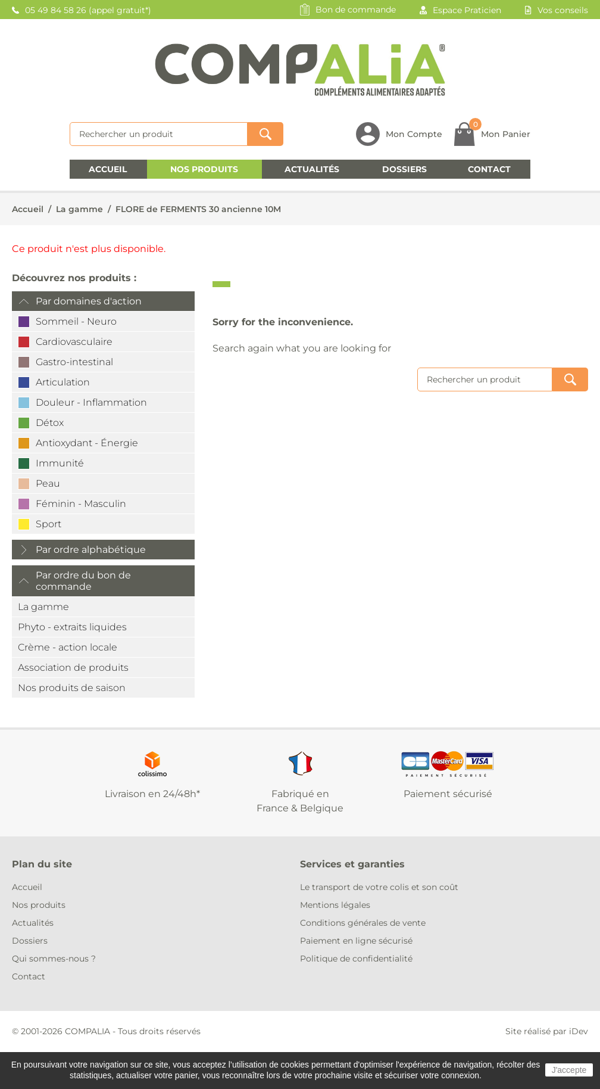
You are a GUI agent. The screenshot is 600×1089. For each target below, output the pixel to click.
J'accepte (569, 1070)
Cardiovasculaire (74, 341)
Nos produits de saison (72, 687)
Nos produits (204, 169)
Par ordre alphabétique (91, 549)
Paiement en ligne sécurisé (356, 940)
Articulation (63, 382)
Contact (489, 169)
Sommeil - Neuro (76, 321)
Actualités (312, 169)
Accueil (108, 169)
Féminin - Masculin (81, 503)
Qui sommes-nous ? (54, 958)
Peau (48, 483)
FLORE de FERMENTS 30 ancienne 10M (198, 209)
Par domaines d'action (89, 301)
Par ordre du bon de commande (83, 581)
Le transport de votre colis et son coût (379, 887)
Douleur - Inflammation (91, 402)
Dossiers (404, 169)
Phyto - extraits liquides (72, 627)
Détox (50, 422)
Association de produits (73, 667)
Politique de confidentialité (356, 958)
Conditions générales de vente (363, 922)
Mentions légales (335, 905)
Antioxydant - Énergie (87, 443)
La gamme (79, 209)
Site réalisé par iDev (546, 1031)
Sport (48, 524)
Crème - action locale (67, 647)
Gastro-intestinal (74, 362)
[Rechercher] (159, 134)
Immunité (60, 463)
